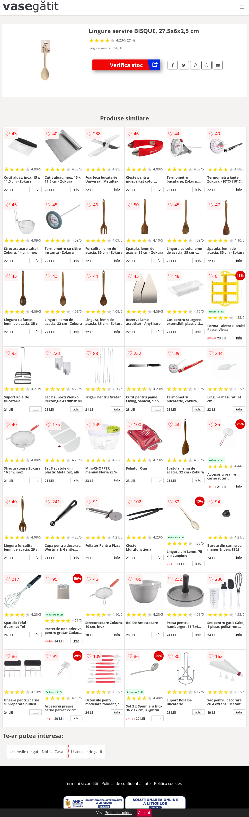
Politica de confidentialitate (126, 783)
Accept (144, 812)
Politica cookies (168, 783)
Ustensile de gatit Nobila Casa (36, 751)
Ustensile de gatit (86, 751)
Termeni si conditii (81, 783)
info (35, 189)
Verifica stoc (135, 64)
